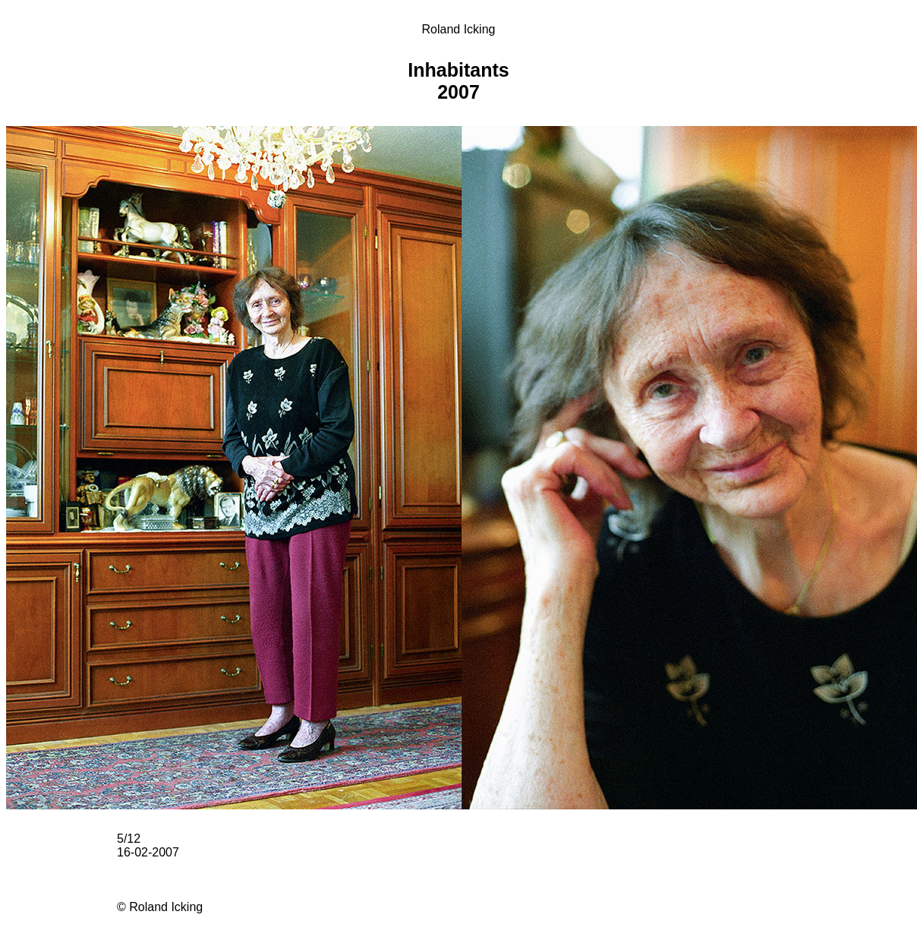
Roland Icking (459, 29)
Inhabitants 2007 (458, 80)
